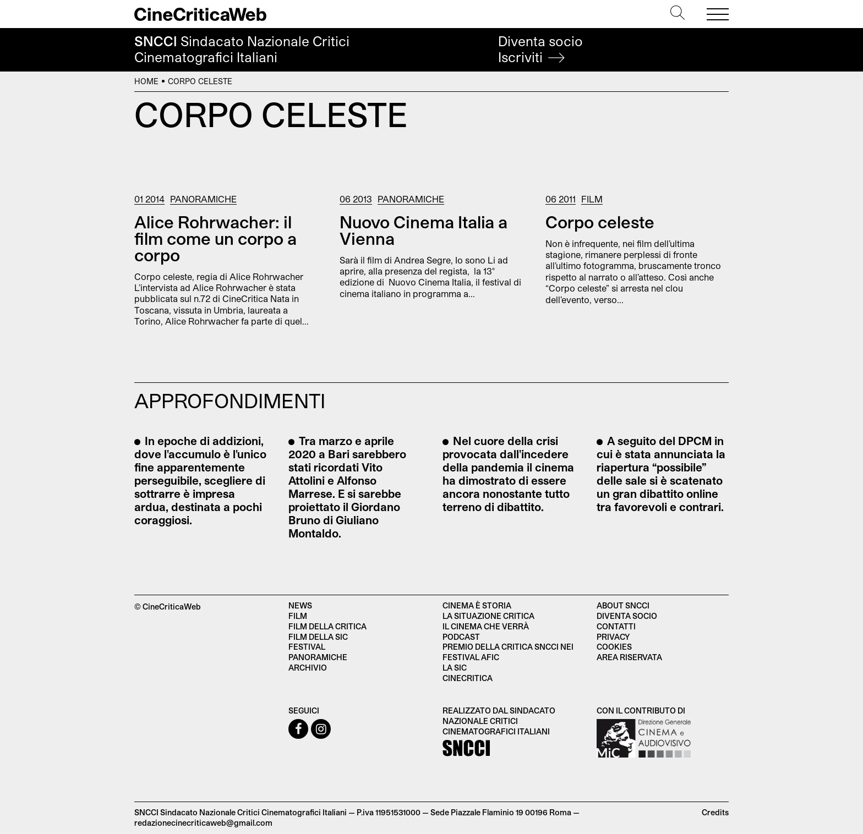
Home (146, 81)
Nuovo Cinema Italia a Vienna (423, 230)
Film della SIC (318, 636)
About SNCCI (623, 605)
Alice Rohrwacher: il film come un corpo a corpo (215, 238)
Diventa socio (540, 49)
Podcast (461, 636)
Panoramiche (203, 199)
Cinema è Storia (477, 605)
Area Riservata (629, 657)
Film (592, 199)
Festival (306, 646)
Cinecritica (468, 678)
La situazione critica (488, 616)
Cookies (614, 646)
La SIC (455, 667)
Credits (715, 812)
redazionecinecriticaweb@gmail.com (203, 822)
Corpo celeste (599, 222)
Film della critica (327, 626)
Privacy (613, 636)
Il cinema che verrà (486, 626)
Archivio (307, 667)
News (300, 605)
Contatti (616, 626)
